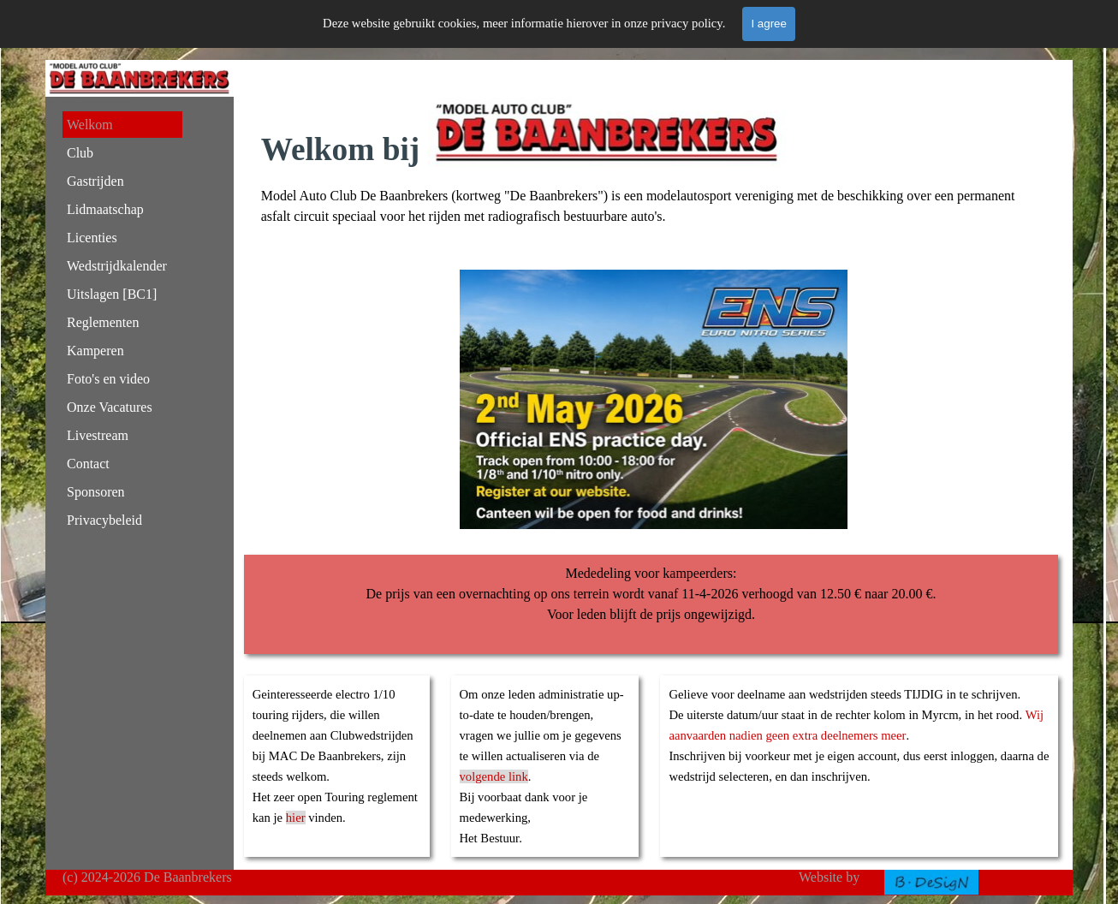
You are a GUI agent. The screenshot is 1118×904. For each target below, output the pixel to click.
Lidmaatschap (105, 209)
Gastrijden (95, 181)
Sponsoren (96, 492)
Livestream (97, 435)
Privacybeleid (104, 520)
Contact (88, 463)
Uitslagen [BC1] (112, 294)
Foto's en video (108, 379)
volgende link (494, 776)
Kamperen (95, 350)
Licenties (92, 237)
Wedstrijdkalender (117, 266)
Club (80, 153)
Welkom (90, 124)
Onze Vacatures (109, 407)
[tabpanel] (653, 162)
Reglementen (103, 322)
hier (296, 817)
